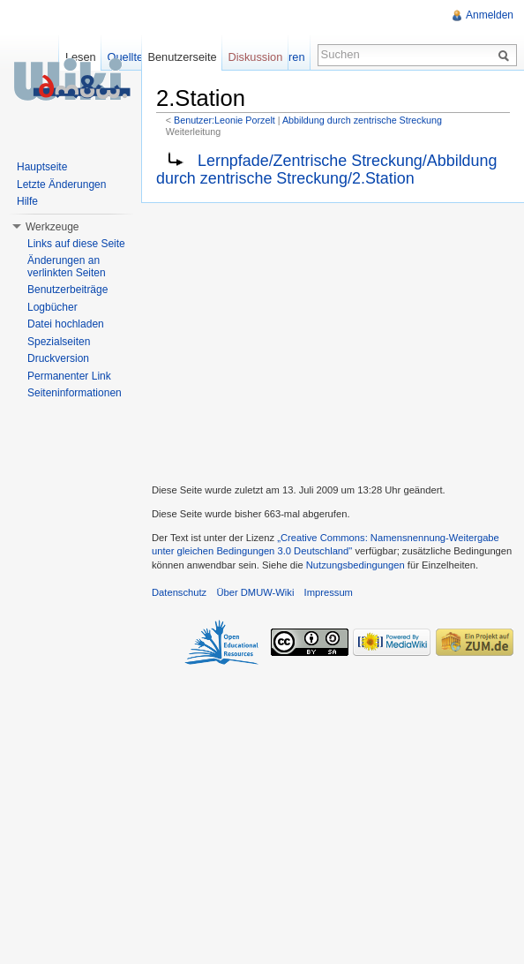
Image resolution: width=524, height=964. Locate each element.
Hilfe (27, 201)
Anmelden (489, 15)
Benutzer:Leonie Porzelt (224, 120)
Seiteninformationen (74, 393)
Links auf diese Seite (76, 243)
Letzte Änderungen (61, 184)
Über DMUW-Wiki (255, 592)
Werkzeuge (52, 227)
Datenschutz (179, 592)
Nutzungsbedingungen (355, 565)
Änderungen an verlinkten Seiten (66, 266)
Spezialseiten (58, 341)
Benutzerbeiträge (67, 289)
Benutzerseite (181, 57)
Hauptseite (42, 167)
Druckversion (58, 358)
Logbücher (52, 307)
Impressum (328, 592)
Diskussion (255, 57)
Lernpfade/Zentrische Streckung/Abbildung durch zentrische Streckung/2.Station (326, 169)
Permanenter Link (69, 376)
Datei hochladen (65, 324)
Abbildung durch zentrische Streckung (362, 120)
